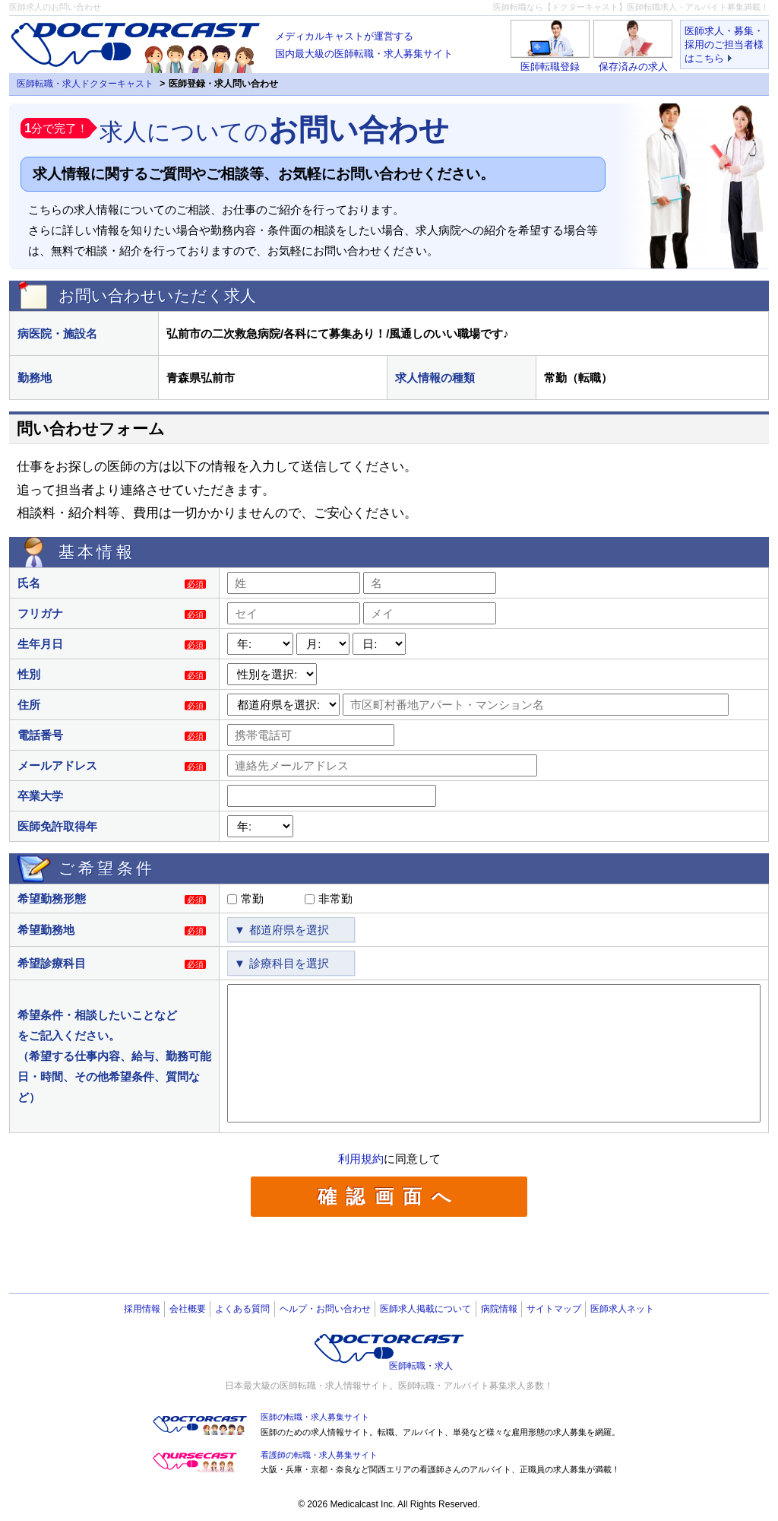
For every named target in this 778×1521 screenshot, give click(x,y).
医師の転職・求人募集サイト (315, 1416)
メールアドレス (57, 765)
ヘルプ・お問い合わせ (325, 1308)
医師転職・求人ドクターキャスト (85, 83)
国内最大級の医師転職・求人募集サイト (364, 43)
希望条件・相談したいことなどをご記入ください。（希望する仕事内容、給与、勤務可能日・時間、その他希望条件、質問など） (114, 1055)
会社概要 (187, 1308)
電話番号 (40, 735)
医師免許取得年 (57, 826)
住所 (28, 704)
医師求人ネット (622, 1308)
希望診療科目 (51, 963)
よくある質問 (242, 1308)
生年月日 (40, 643)
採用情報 (142, 1308)
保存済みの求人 (633, 66)
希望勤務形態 (51, 898)
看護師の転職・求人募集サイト (319, 1454)
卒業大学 (40, 795)
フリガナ (40, 613)
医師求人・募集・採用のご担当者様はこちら (724, 44)
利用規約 (361, 1158)
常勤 (252, 898)
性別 (28, 674)
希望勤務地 (45, 929)
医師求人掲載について (425, 1308)
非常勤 (335, 898)
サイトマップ (554, 1308)
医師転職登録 (550, 66)
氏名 (28, 582)
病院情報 (499, 1308)
